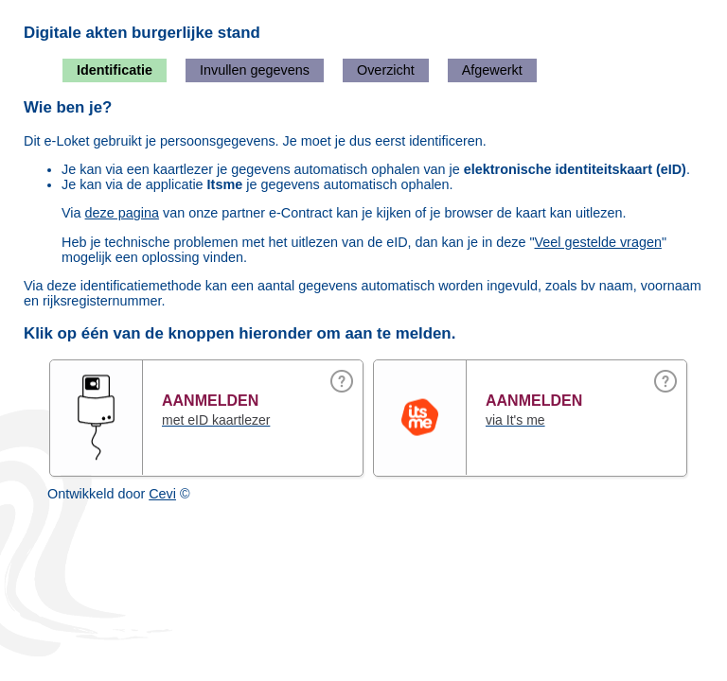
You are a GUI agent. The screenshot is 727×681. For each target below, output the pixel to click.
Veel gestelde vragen (598, 242)
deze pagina (122, 212)
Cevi (162, 493)
